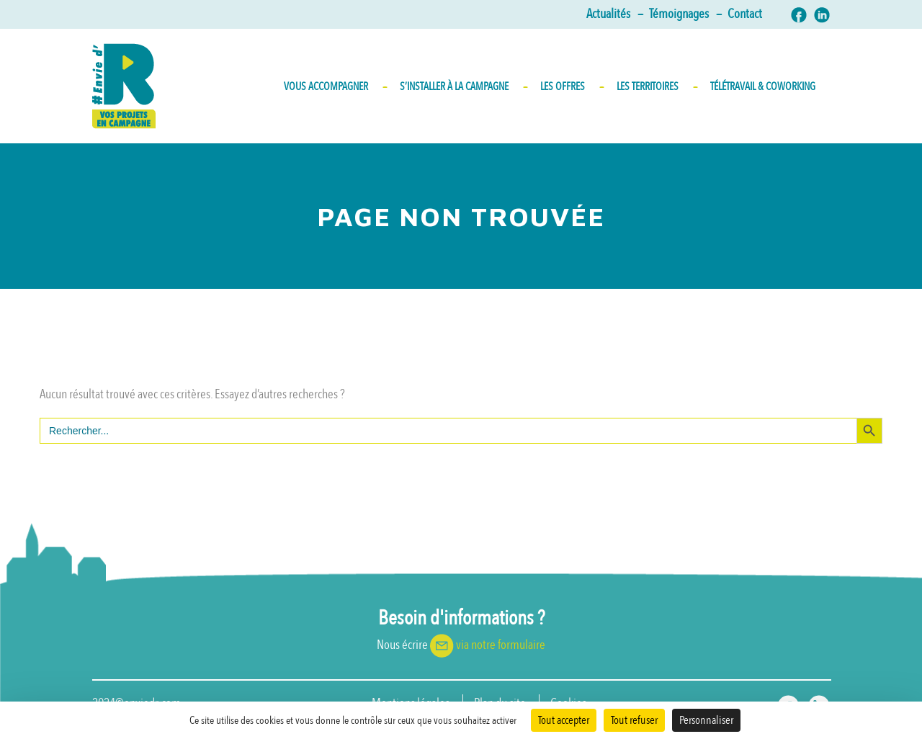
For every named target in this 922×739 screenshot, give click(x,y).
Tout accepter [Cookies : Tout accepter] (563, 720)
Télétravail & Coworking (762, 86)
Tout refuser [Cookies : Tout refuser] (634, 720)
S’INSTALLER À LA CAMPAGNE (463, 86)
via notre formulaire (500, 645)
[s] (448, 431)
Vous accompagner (334, 86)
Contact (745, 14)
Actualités (614, 14)
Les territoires (656, 86)
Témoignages (684, 14)
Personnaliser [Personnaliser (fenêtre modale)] (706, 720)
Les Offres (571, 86)
